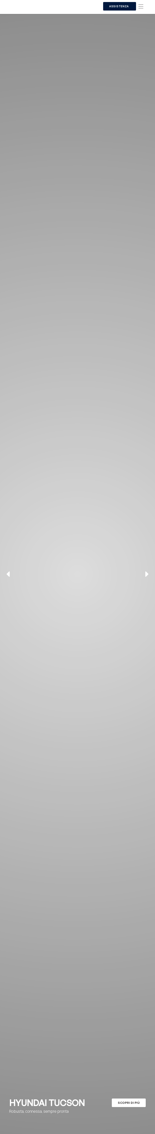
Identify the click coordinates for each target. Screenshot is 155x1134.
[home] (46, 6)
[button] (141, 6)
